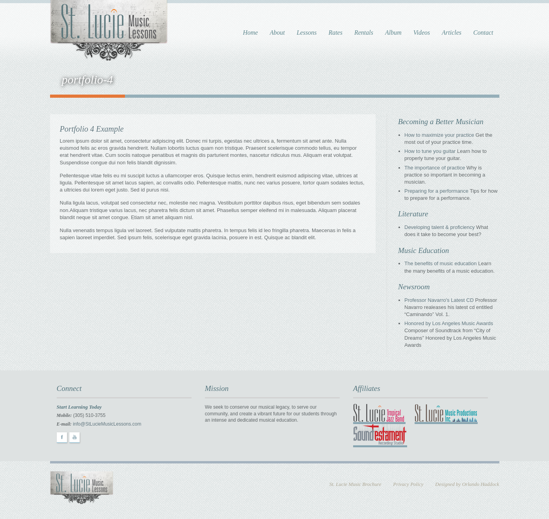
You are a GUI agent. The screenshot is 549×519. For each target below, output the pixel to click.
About (277, 32)
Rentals (363, 32)
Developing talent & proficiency (439, 227)
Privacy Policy (408, 484)
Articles (452, 32)
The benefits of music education (440, 263)
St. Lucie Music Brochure (355, 484)
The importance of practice (434, 168)
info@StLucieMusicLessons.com (107, 424)
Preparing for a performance (436, 191)
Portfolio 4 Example (92, 129)
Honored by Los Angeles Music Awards (448, 323)
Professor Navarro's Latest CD (439, 300)
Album (393, 32)
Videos (421, 32)
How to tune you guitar (430, 151)
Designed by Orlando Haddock (467, 484)
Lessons (307, 32)
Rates (335, 32)
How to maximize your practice (439, 135)
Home (250, 32)
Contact (483, 32)
